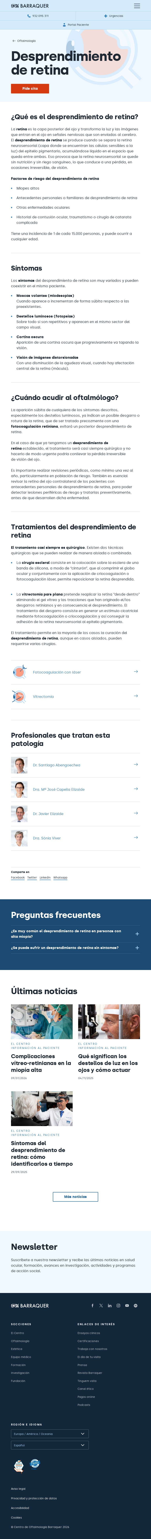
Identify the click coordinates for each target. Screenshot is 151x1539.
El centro (21, 1044)
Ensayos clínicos (89, 1333)
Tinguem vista (87, 1381)
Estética (16, 1349)
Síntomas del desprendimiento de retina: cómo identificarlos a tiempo (42, 1153)
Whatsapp (60, 878)
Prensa (82, 1365)
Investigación (20, 1373)
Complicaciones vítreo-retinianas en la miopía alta (41, 1063)
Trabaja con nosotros (92, 1349)
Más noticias (75, 1197)
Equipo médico (21, 1357)
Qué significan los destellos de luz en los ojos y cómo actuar (108, 1063)
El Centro (17, 1333)
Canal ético (86, 1389)
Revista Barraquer (90, 1373)
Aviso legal (18, 1489)
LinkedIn (45, 878)
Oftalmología (23, 41)
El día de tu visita (89, 1357)
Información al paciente (35, 1048)
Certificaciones (88, 1341)
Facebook (18, 878)
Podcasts (84, 1405)
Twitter (32, 878)
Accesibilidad (20, 1508)
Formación (18, 1365)
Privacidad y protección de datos (34, 1498)
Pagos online (86, 1397)
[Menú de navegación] (137, 6)
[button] (75, 933)
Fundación (18, 1381)
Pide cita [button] (30, 88)
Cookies (16, 1517)
